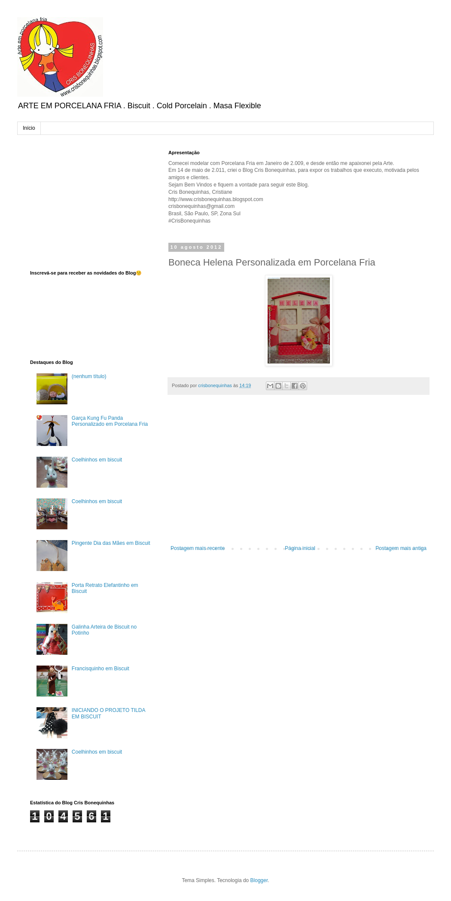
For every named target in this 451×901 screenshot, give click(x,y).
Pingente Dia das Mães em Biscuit (111, 543)
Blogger (259, 880)
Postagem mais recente (198, 548)
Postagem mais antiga (401, 548)
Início (29, 128)
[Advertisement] (298, 474)
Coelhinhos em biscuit (97, 460)
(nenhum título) (89, 376)
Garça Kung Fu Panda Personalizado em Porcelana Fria (110, 421)
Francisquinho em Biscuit (100, 669)
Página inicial (300, 548)
